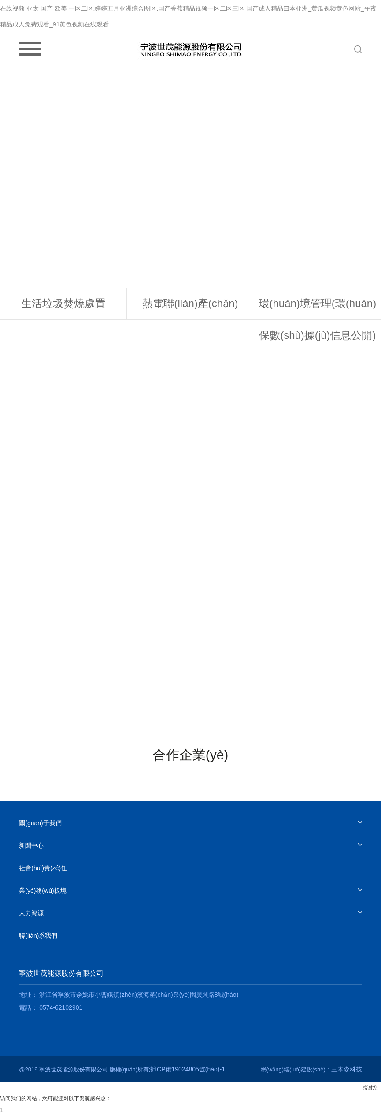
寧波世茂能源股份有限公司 (61, 973)
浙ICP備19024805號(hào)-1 (187, 1069)
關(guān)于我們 (40, 823)
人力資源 (31, 913)
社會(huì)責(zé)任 (43, 868)
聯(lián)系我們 (38, 935)
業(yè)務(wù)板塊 (42, 890)
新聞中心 (31, 845)
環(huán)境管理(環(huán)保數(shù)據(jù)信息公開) (317, 319)
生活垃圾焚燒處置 (63, 303)
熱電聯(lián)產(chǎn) (190, 303)
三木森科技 (346, 1069)
